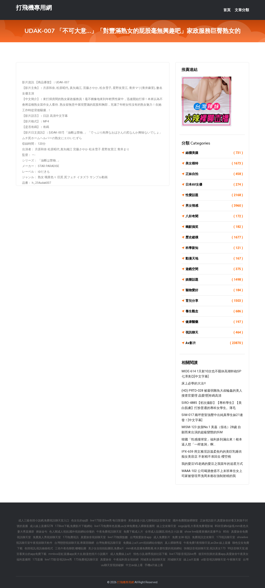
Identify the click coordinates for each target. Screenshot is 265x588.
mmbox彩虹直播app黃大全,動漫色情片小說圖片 (78, 554)
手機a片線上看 (154, 565)
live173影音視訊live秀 (182, 554)
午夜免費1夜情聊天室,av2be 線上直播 (207, 542)
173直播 (37, 559)
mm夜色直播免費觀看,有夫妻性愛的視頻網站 (154, 548)
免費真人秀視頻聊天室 (47, 537)
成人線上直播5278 (41, 526)
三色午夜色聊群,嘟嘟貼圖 (70, 548)
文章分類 (242, 10)
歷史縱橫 (214, 237)
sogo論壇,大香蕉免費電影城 (195, 526)
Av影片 (214, 343)
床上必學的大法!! (194, 383)
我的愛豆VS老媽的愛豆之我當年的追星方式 (212, 464)
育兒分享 (214, 301)
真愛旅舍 (105, 559)
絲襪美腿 (214, 153)
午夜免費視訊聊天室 (109, 531)
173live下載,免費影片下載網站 (73, 526)
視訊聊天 (214, 332)
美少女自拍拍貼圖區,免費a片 (106, 548)
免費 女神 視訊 (181, 537)
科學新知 (214, 248)
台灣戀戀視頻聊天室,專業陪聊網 (74, 542)
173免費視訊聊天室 (86, 559)
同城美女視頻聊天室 (153, 559)
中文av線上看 (134, 565)
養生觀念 (214, 311)
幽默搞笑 (214, 227)
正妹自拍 (214, 174)
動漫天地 (214, 258)
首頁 (227, 10)
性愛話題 (214, 195)
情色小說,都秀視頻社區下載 (150, 554)
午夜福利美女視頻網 (125, 559)
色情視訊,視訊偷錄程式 (39, 548)
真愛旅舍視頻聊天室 (93, 537)
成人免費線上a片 (120, 554)
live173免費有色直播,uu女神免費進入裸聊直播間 (124, 526)
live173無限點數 (118, 537)
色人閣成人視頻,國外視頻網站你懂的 (71, 531)
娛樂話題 (214, 279)
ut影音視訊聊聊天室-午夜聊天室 (221, 559)
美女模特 (214, 163)
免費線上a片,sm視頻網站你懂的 (143, 542)
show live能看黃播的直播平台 (203, 531)
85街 (226, 531)
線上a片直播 (191, 559)
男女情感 (214, 205)
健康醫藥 (214, 322)
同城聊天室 (175, 559)
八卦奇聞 (214, 216)
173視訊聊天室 (225, 537)
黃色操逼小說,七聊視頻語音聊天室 (149, 520)
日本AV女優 (214, 184)
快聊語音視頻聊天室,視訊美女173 (205, 548)
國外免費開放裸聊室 (185, 520)
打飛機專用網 (34, 7)
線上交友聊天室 (166, 526)
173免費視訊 (71, 537)
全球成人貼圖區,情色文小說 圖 (164, 531)
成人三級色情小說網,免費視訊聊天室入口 (43, 520)
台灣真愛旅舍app (140, 537)
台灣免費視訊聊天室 (108, 542)
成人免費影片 (161, 537)
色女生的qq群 (79, 520)
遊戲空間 (214, 269)
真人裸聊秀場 (173, 542)
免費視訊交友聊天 (203, 537)
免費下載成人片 (133, 531)
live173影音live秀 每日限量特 (108, 520)
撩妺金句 (41, 531)
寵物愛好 (214, 290)
